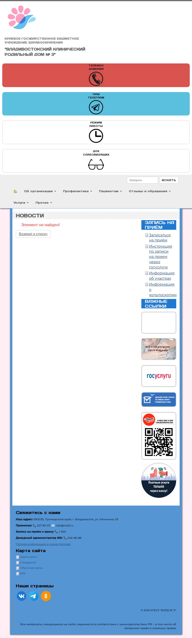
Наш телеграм (96, 104)
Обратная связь (31, 568)
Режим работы (96, 132)
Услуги (21, 202)
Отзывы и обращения (150, 191)
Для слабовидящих (96, 161)
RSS (22, 573)
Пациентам (110, 191)
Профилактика (77, 191)
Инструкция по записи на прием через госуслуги (160, 256)
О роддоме (28, 562)
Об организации (40, 191)
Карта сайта (28, 557)
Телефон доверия (96, 75)
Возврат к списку (33, 234)
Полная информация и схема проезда (43, 544)
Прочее (44, 202)
